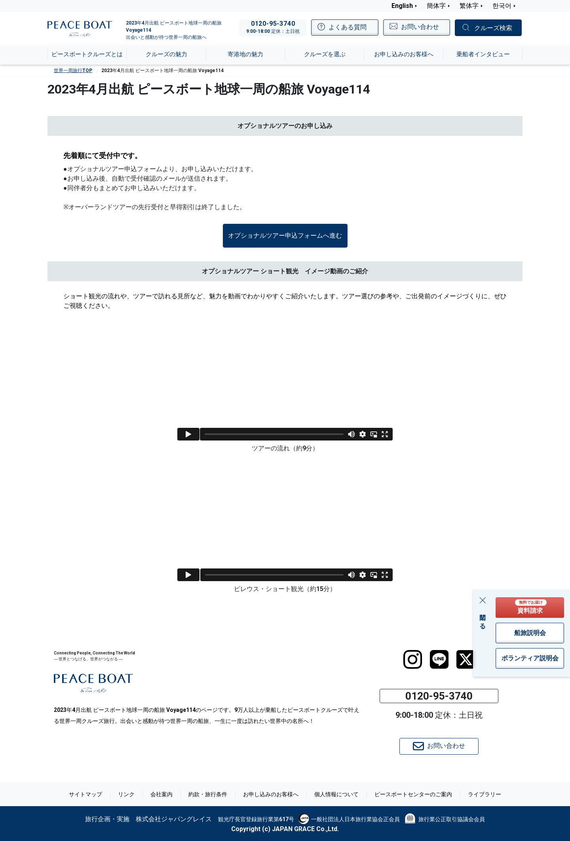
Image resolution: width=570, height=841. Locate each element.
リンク (126, 794)
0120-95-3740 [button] (439, 696)
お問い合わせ (439, 746)
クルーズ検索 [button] (493, 28)
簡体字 (436, 6)
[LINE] (439, 659)
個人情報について (336, 794)
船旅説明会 (530, 633)
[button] (285, 236)
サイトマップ (85, 794)
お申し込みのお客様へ (270, 794)
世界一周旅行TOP (73, 70)
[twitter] (465, 659)
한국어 (501, 6)
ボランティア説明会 (530, 658)
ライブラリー (484, 794)
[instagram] (412, 659)
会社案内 (161, 794)
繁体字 (469, 6)
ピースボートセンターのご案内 (413, 794)
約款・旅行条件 (207, 794)
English (402, 6)
